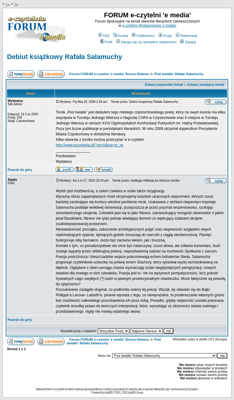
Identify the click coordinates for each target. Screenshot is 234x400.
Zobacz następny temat (205, 84)
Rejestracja (186, 35)
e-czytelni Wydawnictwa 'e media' (149, 25)
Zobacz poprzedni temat (164, 84)
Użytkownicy (143, 35)
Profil (106, 42)
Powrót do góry (20, 170)
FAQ (103, 35)
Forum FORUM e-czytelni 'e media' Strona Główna (109, 74)
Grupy (165, 35)
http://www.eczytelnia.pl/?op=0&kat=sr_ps (89, 145)
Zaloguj (188, 42)
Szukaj (120, 35)
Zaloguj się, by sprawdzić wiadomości (146, 42)
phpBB (108, 392)
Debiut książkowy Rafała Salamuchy (64, 57)
